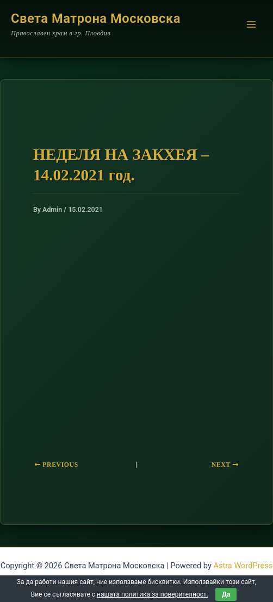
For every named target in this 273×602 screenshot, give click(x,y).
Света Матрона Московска (96, 18)
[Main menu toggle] (251, 24)
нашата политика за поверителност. (152, 594)
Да (226, 594)
